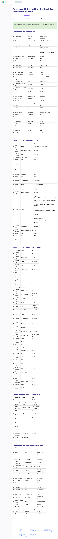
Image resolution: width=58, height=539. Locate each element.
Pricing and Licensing (23, 536)
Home (14, 6)
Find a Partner (47, 532)
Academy (31, 531)
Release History (22, 531)
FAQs (46, 2)
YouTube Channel (33, 534)
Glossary (21, 532)
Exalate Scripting (19, 6)
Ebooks (31, 535)
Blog (31, 532)
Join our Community (48, 530)
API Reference (22, 534)
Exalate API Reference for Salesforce (45, 6)
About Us (21, 530)
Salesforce (27, 15)
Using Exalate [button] (30, 2)
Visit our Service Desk (48, 531)
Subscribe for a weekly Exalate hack (36, 530)
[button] (18, 2)
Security (41, 2)
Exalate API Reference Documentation (30, 6)
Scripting (36, 2)
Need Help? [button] (51, 2)
